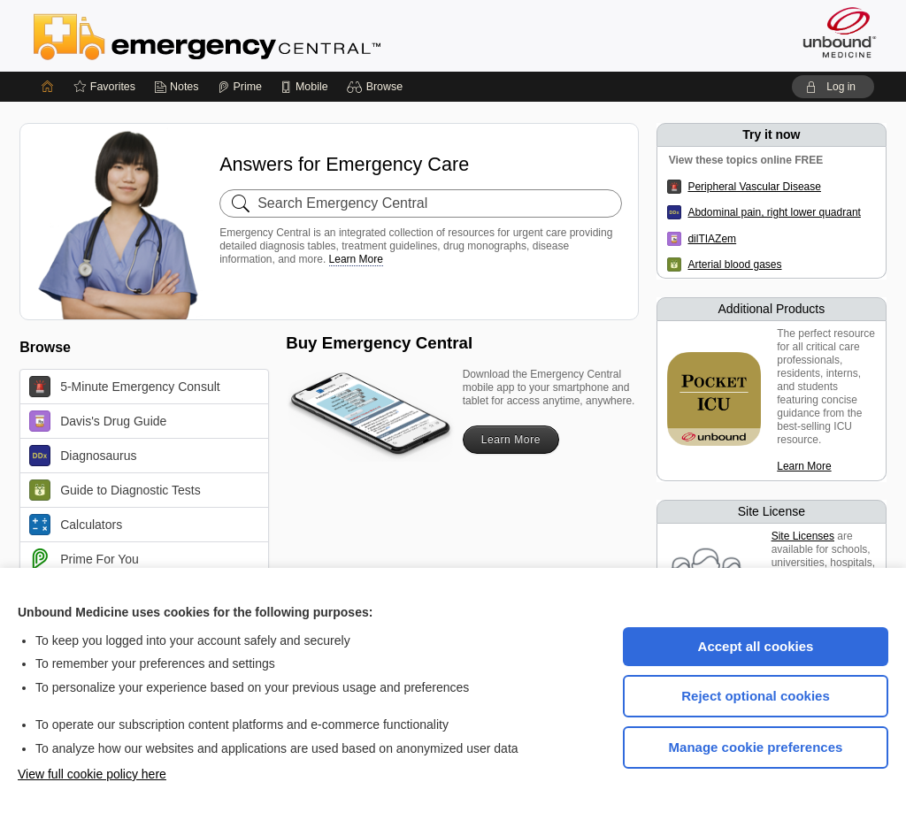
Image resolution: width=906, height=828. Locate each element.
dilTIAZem (711, 239)
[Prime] (240, 87)
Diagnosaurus (82, 455)
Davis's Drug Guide (97, 421)
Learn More (356, 259)
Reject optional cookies (755, 695)
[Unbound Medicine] (840, 32)
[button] (377, 87)
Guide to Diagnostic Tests (115, 490)
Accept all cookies (756, 646)
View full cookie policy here (92, 774)
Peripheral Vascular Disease (754, 186)
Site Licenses (803, 536)
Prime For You (84, 559)
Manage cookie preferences (756, 747)
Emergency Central (253, 35)
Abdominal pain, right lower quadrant (773, 212)
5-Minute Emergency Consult (124, 386)
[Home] (48, 87)
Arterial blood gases (734, 264)
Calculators (75, 524)
